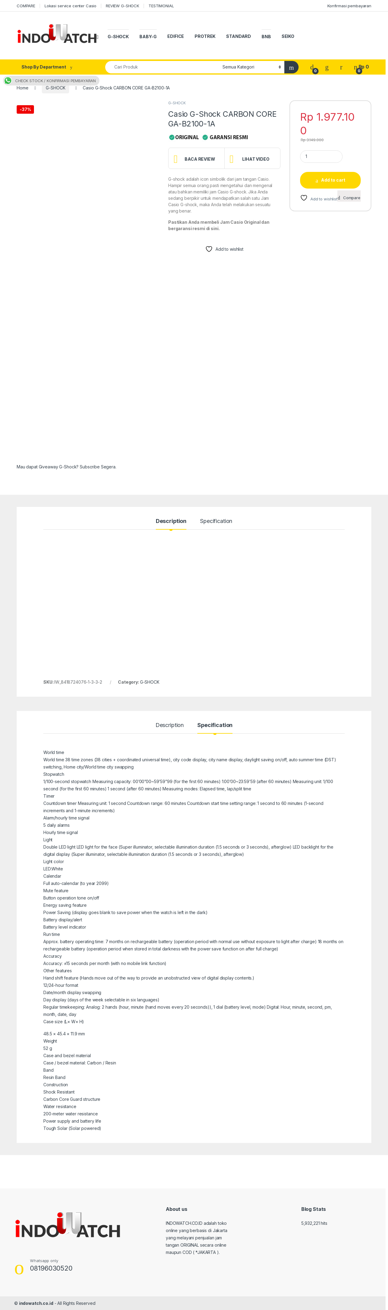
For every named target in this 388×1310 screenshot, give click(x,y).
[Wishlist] (327, 67)
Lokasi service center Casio (70, 5)
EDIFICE (175, 36)
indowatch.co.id (36, 1303)
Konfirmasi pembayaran (349, 5)
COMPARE (26, 5)
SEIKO (288, 36)
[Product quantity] (321, 156)
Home (22, 87)
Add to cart (333, 180)
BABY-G (148, 36)
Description (171, 521)
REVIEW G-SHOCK (122, 5)
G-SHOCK (118, 36)
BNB (266, 36)
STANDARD (238, 36)
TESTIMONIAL (161, 5)
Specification (216, 521)
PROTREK (205, 36)
